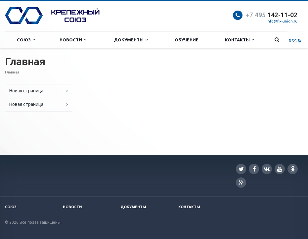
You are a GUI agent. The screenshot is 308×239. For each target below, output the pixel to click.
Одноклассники (293, 168)
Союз (26, 39)
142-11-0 (270, 15)
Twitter (241, 169)
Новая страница (26, 90)
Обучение (186, 39)
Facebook (254, 169)
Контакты (239, 39)
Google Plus (241, 182)
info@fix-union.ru (282, 21)
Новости (73, 39)
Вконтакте (267, 168)
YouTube (279, 169)
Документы (131, 39)
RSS (295, 40)
